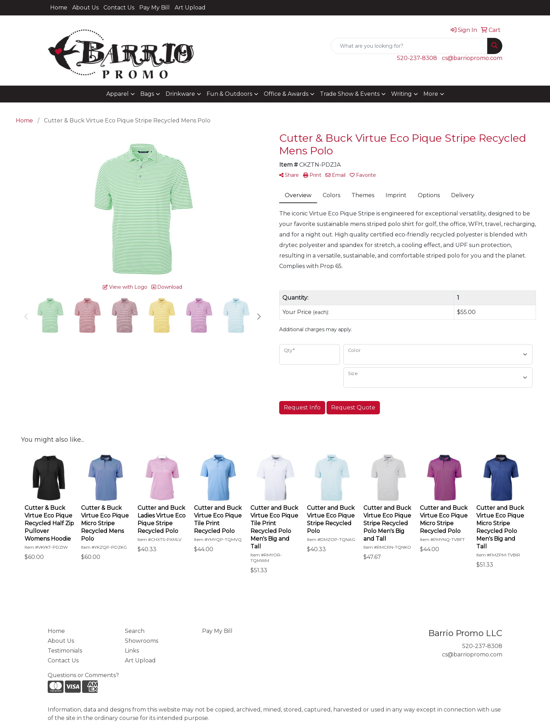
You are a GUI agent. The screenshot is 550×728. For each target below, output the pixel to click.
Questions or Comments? (83, 675)
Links (132, 650)
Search (135, 631)
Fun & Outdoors (229, 94)
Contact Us (118, 7)
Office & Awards (286, 94)
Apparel (117, 94)
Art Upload (190, 7)
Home (58, 7)
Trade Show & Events (350, 94)
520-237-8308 (417, 58)
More (430, 94)
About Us (85, 7)
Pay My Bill (154, 7)
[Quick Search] (409, 46)
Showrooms (141, 640)
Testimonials (65, 650)
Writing (401, 94)
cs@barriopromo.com (472, 58)
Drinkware (180, 94)
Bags (147, 94)
